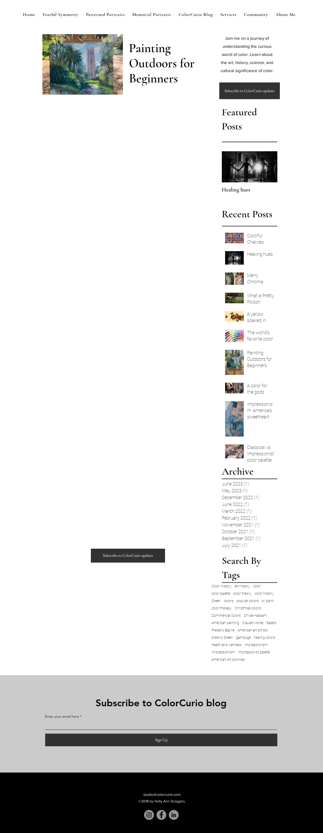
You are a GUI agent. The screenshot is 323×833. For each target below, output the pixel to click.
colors (228, 601)
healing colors (264, 637)
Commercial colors (226, 615)
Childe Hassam (255, 615)
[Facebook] (161, 815)
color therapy (221, 608)
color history (264, 593)
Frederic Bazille (222, 630)
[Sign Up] (161, 740)
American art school (252, 630)
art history (242, 586)
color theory (242, 593)
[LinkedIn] (174, 815)
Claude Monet (252, 623)
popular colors (247, 601)
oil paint (268, 601)
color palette (220, 593)
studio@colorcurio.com (162, 794)
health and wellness (226, 645)
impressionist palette (254, 652)
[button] (249, 90)
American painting (225, 623)
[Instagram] (149, 815)
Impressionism (223, 652)
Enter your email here (62, 716)
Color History (221, 586)
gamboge (243, 637)
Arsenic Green (222, 637)
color (257, 586)
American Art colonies (228, 659)
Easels (271, 623)
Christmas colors (248, 608)
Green (216, 601)
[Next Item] (269, 167)
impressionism (256, 645)
